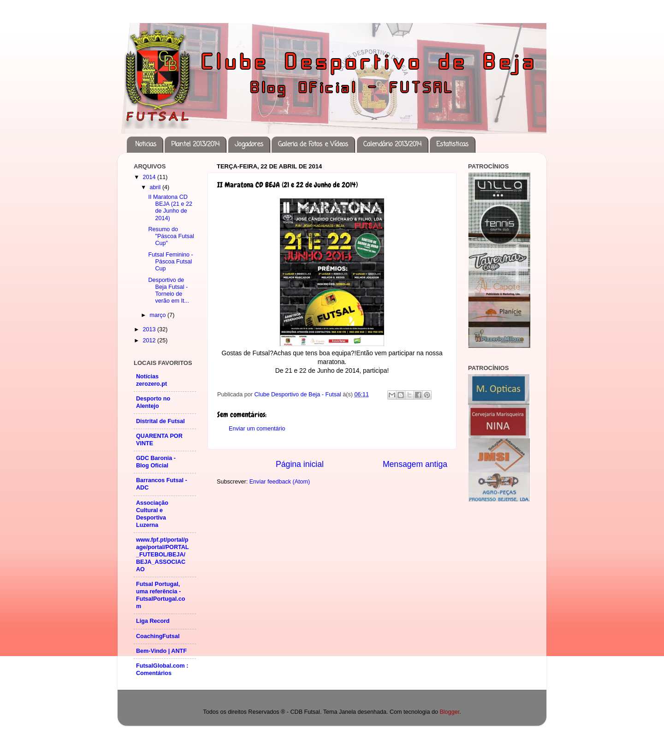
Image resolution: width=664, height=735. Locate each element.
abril (156, 187)
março (159, 315)
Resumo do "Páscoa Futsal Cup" (171, 236)
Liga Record (153, 621)
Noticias (145, 144)
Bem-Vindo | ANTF (161, 651)
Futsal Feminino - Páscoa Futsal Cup (170, 261)
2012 (149, 340)
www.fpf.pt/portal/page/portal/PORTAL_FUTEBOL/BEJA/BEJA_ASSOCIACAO (162, 555)
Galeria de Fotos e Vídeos (313, 144)
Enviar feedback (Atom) (279, 481)
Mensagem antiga (415, 464)
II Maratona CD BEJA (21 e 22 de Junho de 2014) (170, 207)
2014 (149, 177)
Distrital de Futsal (160, 421)
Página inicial (300, 464)
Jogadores (249, 144)
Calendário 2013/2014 (392, 144)
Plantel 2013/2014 (195, 144)
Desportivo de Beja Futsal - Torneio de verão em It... (168, 290)
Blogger (449, 712)
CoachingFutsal (157, 636)
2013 (149, 329)
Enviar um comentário (257, 428)
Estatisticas (452, 144)
